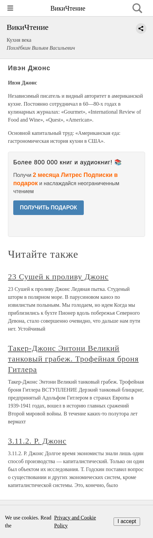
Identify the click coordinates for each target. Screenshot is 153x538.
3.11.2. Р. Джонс (37, 441)
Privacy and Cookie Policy (75, 521)
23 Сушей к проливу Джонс (58, 276)
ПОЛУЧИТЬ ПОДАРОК (48, 207)
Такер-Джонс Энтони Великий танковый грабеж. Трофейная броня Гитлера (73, 359)
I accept (127, 521)
